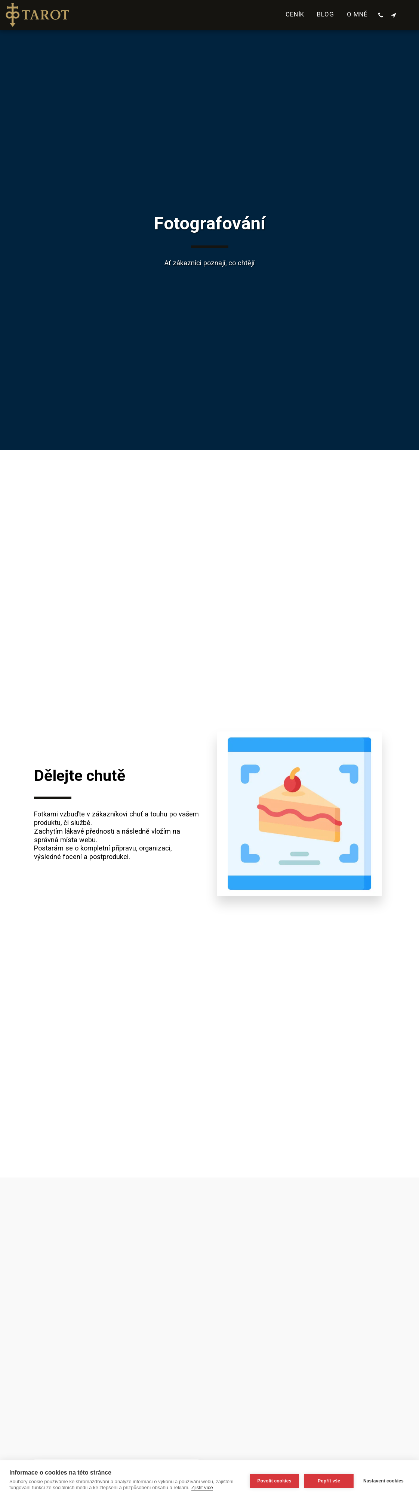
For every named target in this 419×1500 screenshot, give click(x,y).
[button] (381, 15)
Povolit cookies (273, 1480)
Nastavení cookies (383, 1480)
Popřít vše (327, 1480)
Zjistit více (221, 1487)
